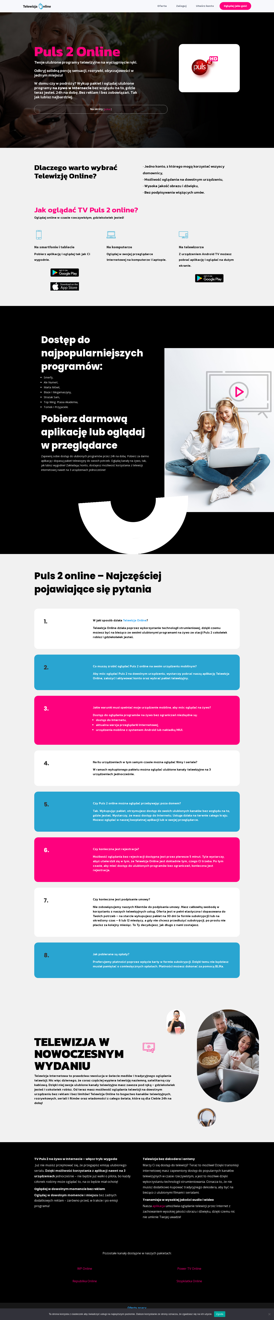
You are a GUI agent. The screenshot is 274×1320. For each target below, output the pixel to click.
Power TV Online (189, 1268)
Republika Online (84, 1281)
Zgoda (219, 1314)
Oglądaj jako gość (235, 6)
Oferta (162, 6)
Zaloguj (181, 6)
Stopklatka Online (189, 1281)
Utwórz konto (205, 6)
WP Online (84, 1268)
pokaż (107, 109)
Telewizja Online (135, 620)
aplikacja (158, 1206)
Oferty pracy (137, 1307)
